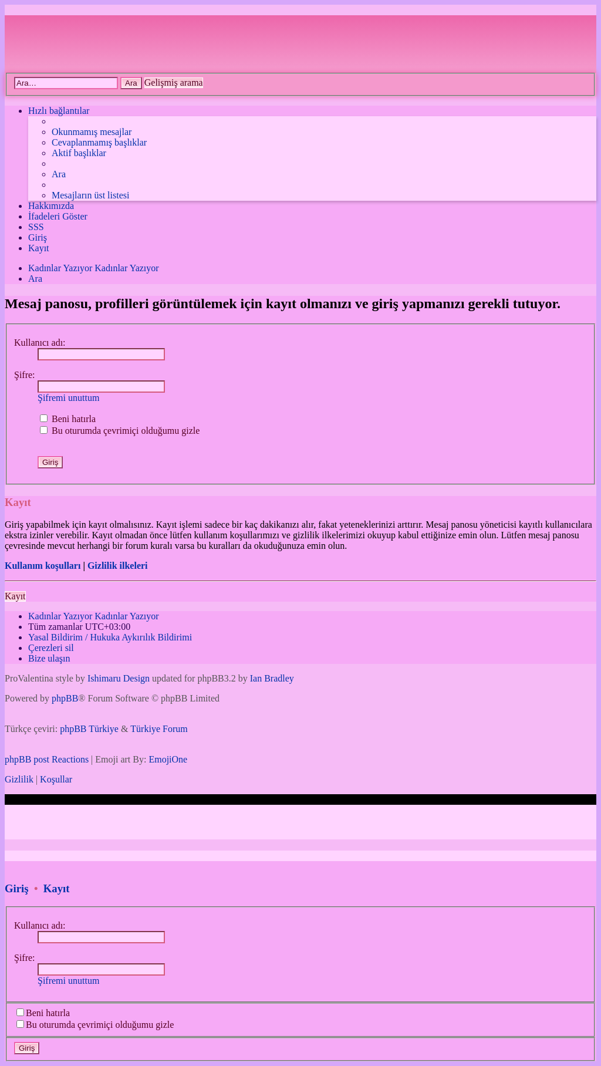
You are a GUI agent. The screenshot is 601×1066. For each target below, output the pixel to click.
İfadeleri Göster (57, 216)
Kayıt (15, 596)
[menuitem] (91, 132)
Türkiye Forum (158, 729)
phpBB (65, 698)
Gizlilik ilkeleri (117, 566)
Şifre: (24, 375)
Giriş (17, 888)
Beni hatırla (68, 419)
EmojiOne (167, 759)
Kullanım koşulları (42, 566)
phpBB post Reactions (47, 759)
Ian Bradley (272, 678)
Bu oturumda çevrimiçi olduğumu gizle (120, 431)
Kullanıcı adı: (40, 343)
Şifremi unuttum (68, 398)
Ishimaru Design (118, 678)
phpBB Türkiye (89, 729)
